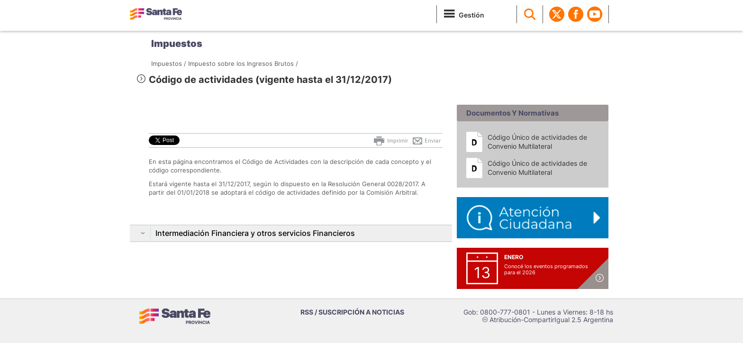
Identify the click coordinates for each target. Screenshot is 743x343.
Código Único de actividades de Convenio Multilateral (537, 141)
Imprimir (390, 140)
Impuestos (176, 43)
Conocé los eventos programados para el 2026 (546, 269)
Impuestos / (168, 63)
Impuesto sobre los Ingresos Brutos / (243, 63)
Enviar (426, 140)
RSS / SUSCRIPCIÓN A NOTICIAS (352, 312)
